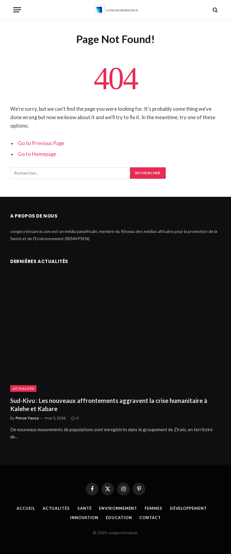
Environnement (118, 508)
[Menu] (17, 10)
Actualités (23, 388)
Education (119, 517)
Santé (84, 508)
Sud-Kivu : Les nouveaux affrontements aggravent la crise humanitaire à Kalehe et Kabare (108, 404)
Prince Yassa (27, 418)
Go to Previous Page (41, 143)
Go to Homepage (37, 154)
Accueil (26, 508)
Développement (188, 508)
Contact (150, 517)
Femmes (153, 508)
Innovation (84, 517)
